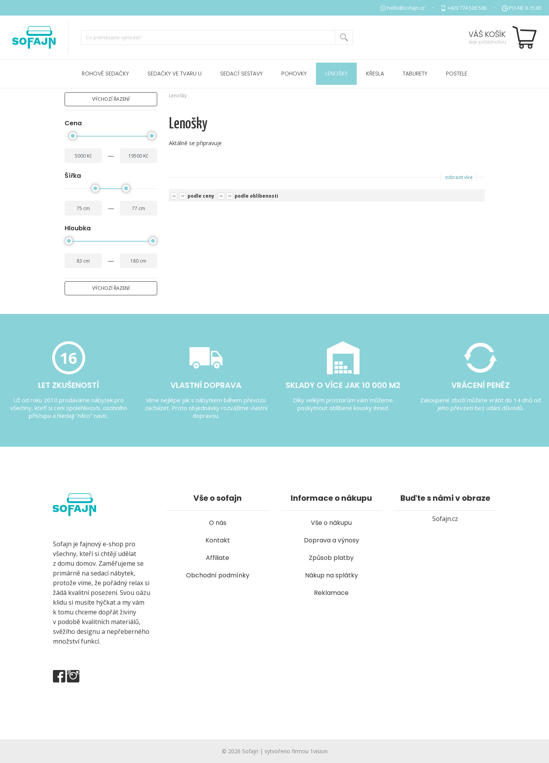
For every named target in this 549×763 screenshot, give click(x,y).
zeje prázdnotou (487, 42)
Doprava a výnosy (331, 540)
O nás (217, 522)
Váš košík (486, 34)
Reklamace (331, 592)
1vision (319, 751)
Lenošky (336, 73)
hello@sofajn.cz (406, 7)
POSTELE (456, 73)
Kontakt (217, 540)
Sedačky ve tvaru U (174, 73)
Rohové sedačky (105, 73)
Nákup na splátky (331, 575)
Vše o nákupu (331, 522)
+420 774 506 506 (466, 7)
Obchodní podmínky (217, 575)
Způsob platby (331, 557)
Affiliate (217, 557)
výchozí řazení (111, 99)
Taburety (415, 73)
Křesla (375, 73)
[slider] (73, 136)
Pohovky (294, 73)
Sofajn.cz (445, 518)
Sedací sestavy (241, 73)
